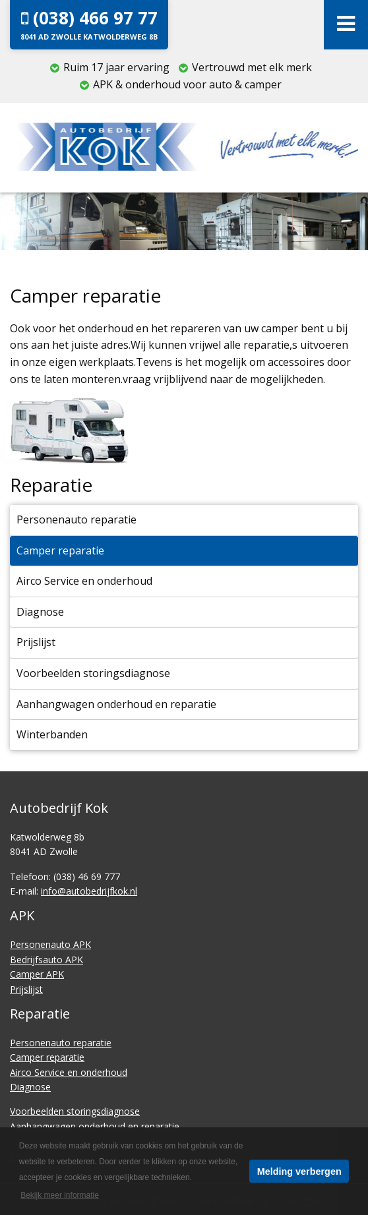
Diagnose (40, 612)
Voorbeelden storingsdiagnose (93, 673)
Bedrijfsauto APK (46, 959)
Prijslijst (35, 642)
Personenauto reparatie (76, 519)
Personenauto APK (50, 944)
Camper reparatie (60, 550)
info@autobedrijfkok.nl (89, 891)
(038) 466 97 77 (89, 24)
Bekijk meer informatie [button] (59, 1195)
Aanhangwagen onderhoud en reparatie (116, 704)
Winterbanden (52, 734)
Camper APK (37, 974)
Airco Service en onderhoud (84, 581)
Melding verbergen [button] (299, 1171)
